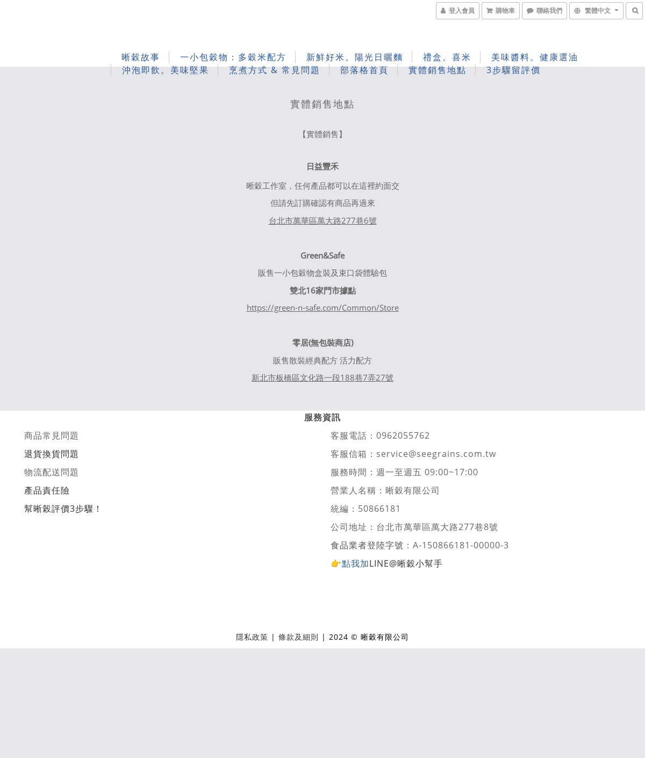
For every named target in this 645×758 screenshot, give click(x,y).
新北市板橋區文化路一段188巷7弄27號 (322, 377)
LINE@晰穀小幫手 (406, 563)
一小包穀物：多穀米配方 (233, 57)
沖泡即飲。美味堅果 (165, 70)
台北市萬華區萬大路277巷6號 (323, 220)
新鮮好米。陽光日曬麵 (354, 57)
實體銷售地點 (437, 70)
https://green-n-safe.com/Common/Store (323, 307)
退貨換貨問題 (51, 454)
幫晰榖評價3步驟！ (63, 508)
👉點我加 (350, 563)
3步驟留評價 (513, 70)
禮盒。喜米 (447, 57)
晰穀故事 (140, 57)
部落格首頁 (364, 70)
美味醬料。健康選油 (534, 57)
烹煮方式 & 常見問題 (274, 70)
